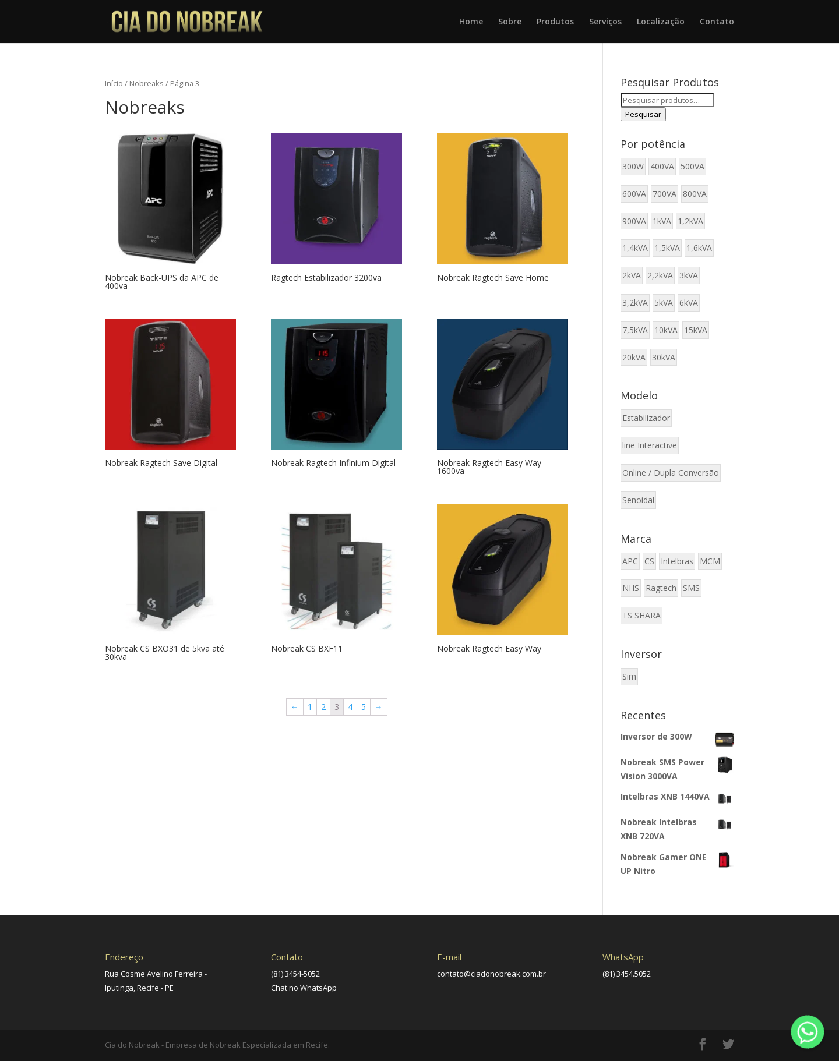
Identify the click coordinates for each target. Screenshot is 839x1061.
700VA (664, 193)
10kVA (666, 329)
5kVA (663, 302)
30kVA (663, 357)
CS (649, 561)
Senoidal (638, 499)
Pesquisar (643, 114)
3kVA (688, 275)
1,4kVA (635, 247)
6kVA (688, 302)
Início (114, 83)
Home (471, 22)
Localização (661, 22)
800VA (695, 193)
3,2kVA (635, 302)
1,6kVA (699, 247)
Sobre (509, 22)
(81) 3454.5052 (626, 973)
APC (630, 561)
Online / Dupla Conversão (670, 472)
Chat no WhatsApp (304, 987)
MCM (710, 561)
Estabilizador (646, 417)
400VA (662, 166)
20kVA (634, 357)
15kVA (695, 329)
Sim (629, 676)
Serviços (605, 22)
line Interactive (649, 445)
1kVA (662, 221)
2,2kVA (660, 275)
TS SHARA (641, 615)
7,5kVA (635, 329)
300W (633, 166)
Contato (717, 22)
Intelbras (677, 561)
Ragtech (661, 587)
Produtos (555, 22)
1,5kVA (667, 247)
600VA (634, 193)
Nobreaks (146, 83)
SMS (691, 587)
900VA (634, 221)
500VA (692, 166)
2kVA (631, 275)
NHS (630, 587)
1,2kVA (690, 221)
